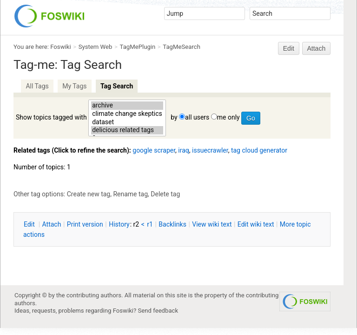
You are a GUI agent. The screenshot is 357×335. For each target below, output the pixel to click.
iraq (183, 150)
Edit (288, 48)
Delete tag (165, 194)
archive (127, 105)
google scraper (153, 150)
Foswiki (60, 46)
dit (30, 224)
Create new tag (88, 194)
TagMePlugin (138, 46)
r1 (150, 224)
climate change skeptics (127, 114)
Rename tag (130, 194)
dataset (127, 122)
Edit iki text (256, 224)
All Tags (37, 86)
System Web (95, 46)
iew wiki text (211, 224)
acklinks (172, 224)
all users (197, 117)
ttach (51, 224)
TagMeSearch (181, 46)
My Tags (74, 86)
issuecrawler (210, 150)
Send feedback (158, 310)
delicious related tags (127, 130)
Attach (316, 48)
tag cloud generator (259, 150)
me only (228, 117)
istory (119, 224)
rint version (85, 224)
